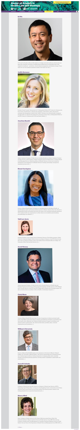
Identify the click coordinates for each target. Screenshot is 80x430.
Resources (40, 11)
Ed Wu (20, 16)
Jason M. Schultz (24, 364)
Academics (22, 11)
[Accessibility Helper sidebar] (78, 11)
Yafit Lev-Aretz (23, 219)
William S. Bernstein (25, 329)
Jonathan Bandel (24, 121)
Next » (20, 427)
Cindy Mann (22, 294)
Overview (13, 11)
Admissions (31, 11)
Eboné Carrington (24, 169)
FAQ (58, 11)
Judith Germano (24, 72)
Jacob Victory (23, 247)
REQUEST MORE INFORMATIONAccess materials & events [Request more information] (62, 2)
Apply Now (49, 11)
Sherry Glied (22, 395)
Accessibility (76, 429)
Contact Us (67, 11)
